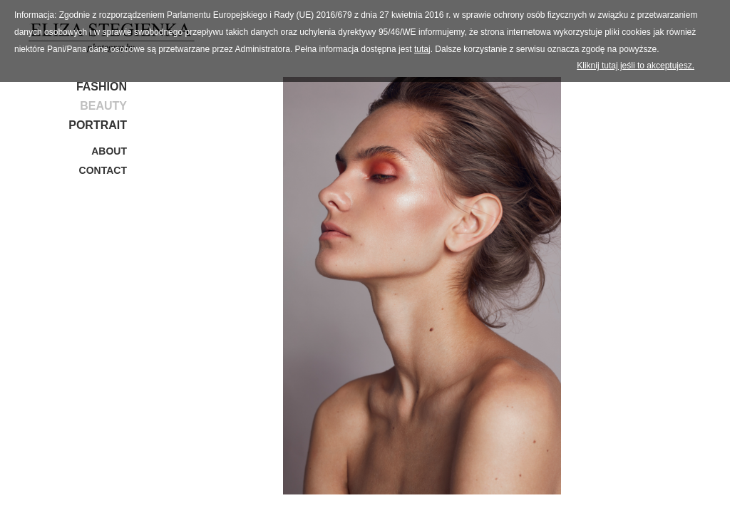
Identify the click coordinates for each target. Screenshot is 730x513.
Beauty (103, 106)
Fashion (101, 87)
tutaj (422, 49)
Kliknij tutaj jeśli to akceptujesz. (635, 66)
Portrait (97, 125)
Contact (103, 170)
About (109, 151)
